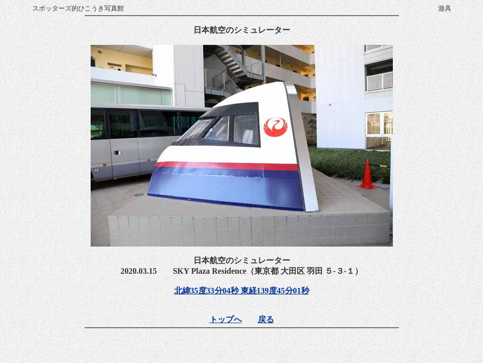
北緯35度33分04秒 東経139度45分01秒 (241, 290)
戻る (266, 319)
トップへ (226, 319)
